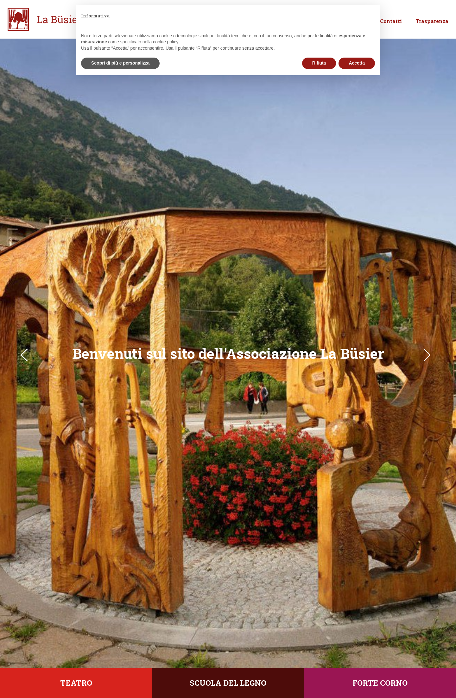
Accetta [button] (357, 62)
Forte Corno (380, 683)
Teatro (76, 683)
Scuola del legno (228, 683)
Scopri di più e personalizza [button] (120, 62)
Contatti (391, 28)
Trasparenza (432, 28)
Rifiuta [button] (319, 62)
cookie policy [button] (165, 41)
